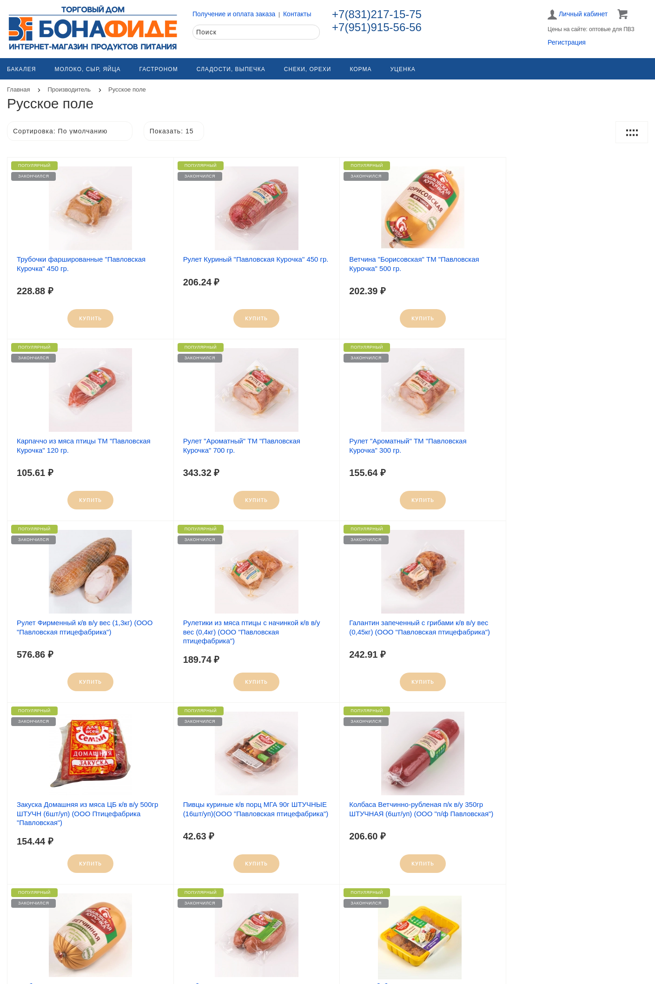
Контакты (297, 14)
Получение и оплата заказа (233, 14)
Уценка (402, 69)
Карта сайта (32, 954)
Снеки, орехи (307, 69)
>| (362, 897)
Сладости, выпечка (231, 69)
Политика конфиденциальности (543, 964)
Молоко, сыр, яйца (87, 69)
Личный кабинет (578, 14)
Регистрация (567, 42)
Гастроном (158, 69)
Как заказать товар (363, 954)
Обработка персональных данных (546, 954)
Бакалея (21, 69)
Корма (360, 69)
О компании (192, 954)
